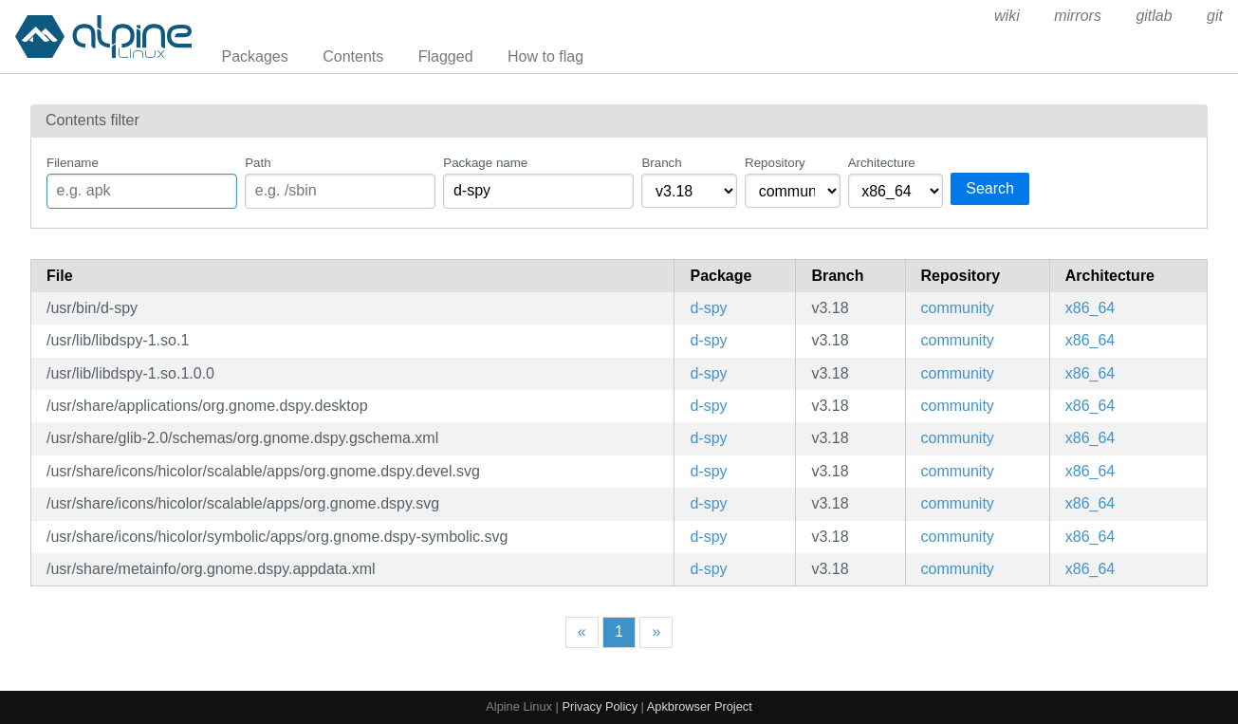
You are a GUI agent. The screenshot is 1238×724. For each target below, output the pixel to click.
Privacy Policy (599, 706)
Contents (353, 56)
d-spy (708, 308)
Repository (775, 163)
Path (257, 163)
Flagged (445, 56)
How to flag (545, 56)
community (957, 308)
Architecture (881, 163)
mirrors (1077, 16)
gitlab (1154, 16)
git (1215, 16)
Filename (72, 163)
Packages (255, 56)
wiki (1007, 16)
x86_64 (1090, 308)
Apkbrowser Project (699, 706)
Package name (485, 163)
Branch (661, 163)
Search (990, 188)
